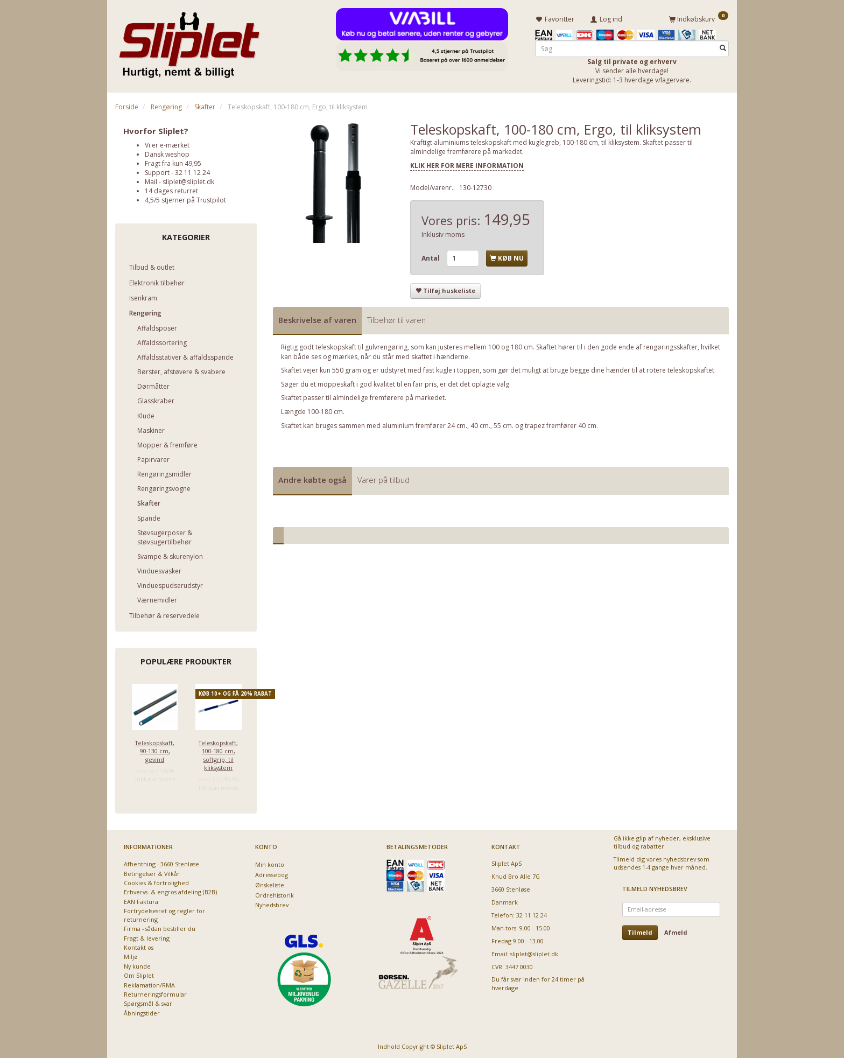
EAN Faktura (141, 900)
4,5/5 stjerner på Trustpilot (185, 198)
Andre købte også (312, 478)
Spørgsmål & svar (148, 1002)
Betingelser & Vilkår (152, 871)
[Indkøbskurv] (698, 18)
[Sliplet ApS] (189, 41)
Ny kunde (137, 965)
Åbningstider (142, 1011)
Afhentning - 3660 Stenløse (161, 862)
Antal (431, 256)
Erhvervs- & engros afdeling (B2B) (170, 890)
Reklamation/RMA (149, 983)
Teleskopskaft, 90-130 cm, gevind (154, 749)
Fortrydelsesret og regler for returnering (164, 913)
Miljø (131, 955)
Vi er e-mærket (167, 143)
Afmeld (675, 931)
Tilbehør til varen (396, 318)
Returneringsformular (155, 993)
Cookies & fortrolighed (156, 881)
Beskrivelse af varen (317, 318)
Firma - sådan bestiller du (159, 927)
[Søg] (723, 46)
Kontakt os (138, 946)
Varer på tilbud (383, 478)
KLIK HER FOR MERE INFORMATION (467, 164)
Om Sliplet (139, 974)
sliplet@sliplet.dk (188, 180)
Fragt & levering (147, 936)
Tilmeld (640, 931)
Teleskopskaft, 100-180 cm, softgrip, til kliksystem (218, 753)
